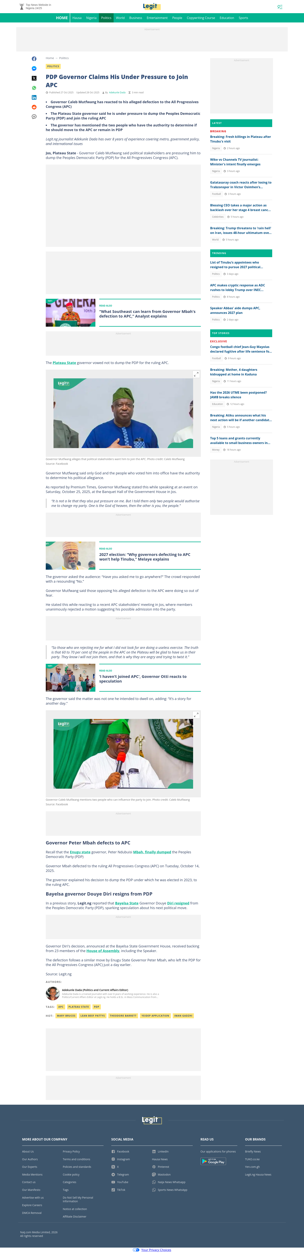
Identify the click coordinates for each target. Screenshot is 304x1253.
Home (62, 18)
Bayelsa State (127, 904)
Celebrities (218, 217)
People (177, 18)
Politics (106, 18)
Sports (243, 18)
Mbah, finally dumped (152, 853)
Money (215, 450)
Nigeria (91, 18)
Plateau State (64, 363)
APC (60, 1007)
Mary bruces (66, 1016)
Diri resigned (178, 904)
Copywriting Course (201, 18)
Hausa (77, 18)
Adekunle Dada (117, 93)
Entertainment (157, 18)
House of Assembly (102, 951)
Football (216, 194)
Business (135, 18)
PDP (96, 1007)
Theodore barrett (123, 1016)
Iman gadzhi (183, 1016)
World (120, 18)
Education (227, 18)
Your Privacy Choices (152, 1251)
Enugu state (80, 853)
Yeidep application (155, 1016)
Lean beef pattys (92, 1016)
